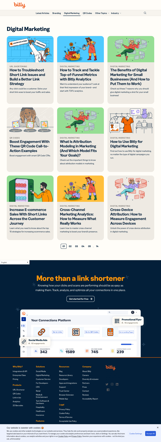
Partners (85, 384)
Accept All (150, 433)
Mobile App (63, 399)
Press (84, 388)
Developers (63, 380)
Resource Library (66, 376)
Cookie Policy (64, 414)
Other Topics (101, 13)
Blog (60, 372)
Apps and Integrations (68, 384)
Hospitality (40, 408)
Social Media (41, 372)
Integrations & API (20, 372)
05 (89, 246)
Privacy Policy (64, 410)
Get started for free (78, 299)
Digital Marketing (42, 376)
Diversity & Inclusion (90, 380)
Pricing (15, 380)
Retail (38, 392)
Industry (115, 13)
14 (97, 246)
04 (83, 246)
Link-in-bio (17, 398)
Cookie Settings (135, 433)
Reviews (85, 395)
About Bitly (86, 372)
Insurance (40, 416)
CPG (38, 388)
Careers (85, 376)
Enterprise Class (19, 376)
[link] (107, 385)
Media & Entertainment (42, 396)
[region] (80, 433)
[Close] (157, 427)
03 (76, 246)
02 (70, 246)
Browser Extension (66, 395)
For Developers (42, 384)
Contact (85, 392)
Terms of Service (65, 418)
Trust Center (64, 392)
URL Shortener (19, 390)
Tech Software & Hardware (42, 403)
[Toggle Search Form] (145, 13)
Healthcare (40, 412)
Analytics (16, 402)
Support (62, 388)
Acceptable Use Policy (68, 422)
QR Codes (17, 394)
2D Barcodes (18, 406)
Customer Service (43, 380)
